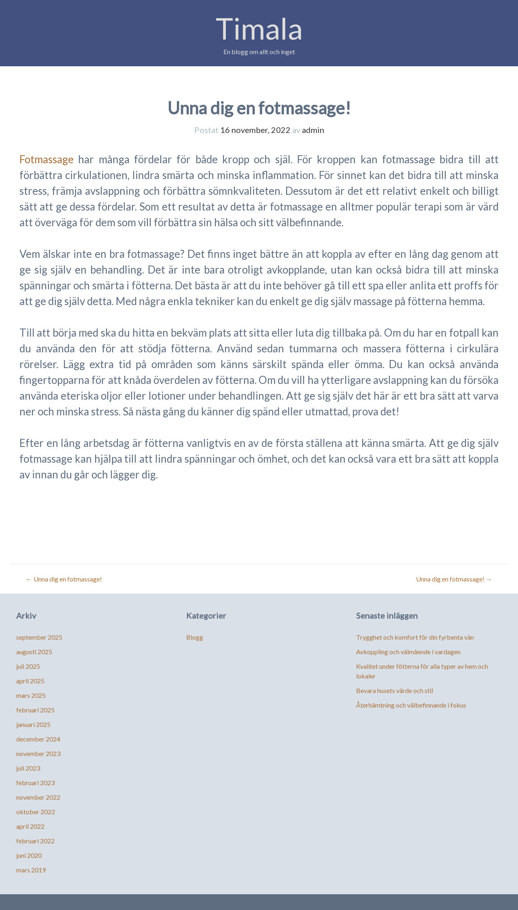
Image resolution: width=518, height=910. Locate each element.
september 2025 (39, 637)
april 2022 (30, 826)
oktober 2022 (35, 811)
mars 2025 (31, 695)
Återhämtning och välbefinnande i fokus (411, 705)
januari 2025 (33, 724)
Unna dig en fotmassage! (64, 579)
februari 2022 (35, 841)
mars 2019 (31, 870)
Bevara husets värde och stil (394, 690)
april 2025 (30, 681)
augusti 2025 (34, 651)
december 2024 (38, 739)
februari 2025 (35, 710)
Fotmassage (46, 159)
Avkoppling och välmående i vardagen (408, 651)
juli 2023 (28, 768)
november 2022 (38, 797)
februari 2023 (35, 782)
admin (313, 130)
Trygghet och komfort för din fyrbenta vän (415, 637)
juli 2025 (28, 666)
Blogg (194, 637)
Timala (259, 28)
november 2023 (38, 753)
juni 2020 (29, 855)
